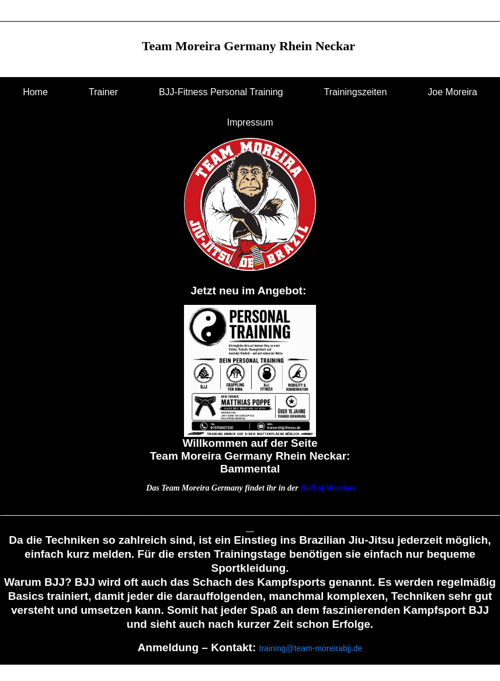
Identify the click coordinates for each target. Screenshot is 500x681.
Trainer (103, 92)
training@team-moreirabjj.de (311, 648)
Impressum (250, 122)
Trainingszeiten (355, 92)
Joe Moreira (452, 92)
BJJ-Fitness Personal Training (221, 92)
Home (35, 92)
